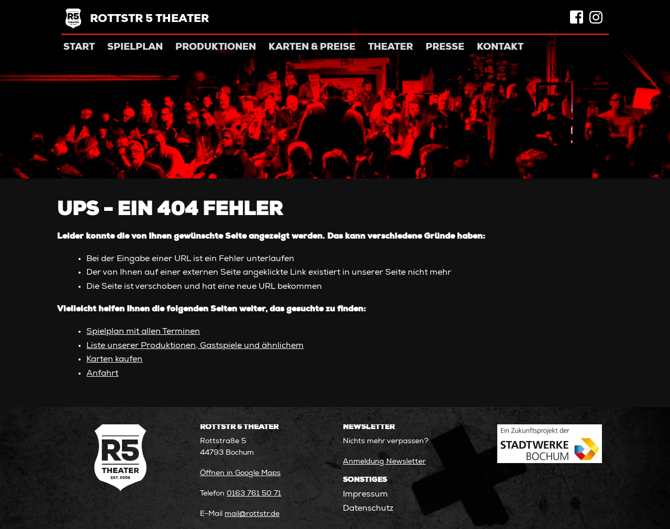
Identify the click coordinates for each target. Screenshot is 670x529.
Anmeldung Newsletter (384, 462)
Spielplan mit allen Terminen (143, 332)
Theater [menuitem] (390, 47)
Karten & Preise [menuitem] (312, 47)
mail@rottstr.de (252, 514)
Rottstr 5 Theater (149, 19)
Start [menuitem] (79, 47)
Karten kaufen (114, 359)
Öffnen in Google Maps (240, 473)
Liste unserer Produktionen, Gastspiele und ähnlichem (195, 346)
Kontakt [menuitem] (500, 47)
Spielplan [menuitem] (135, 47)
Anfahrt (102, 373)
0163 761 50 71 (254, 494)
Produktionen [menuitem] (215, 47)
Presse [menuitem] (445, 47)
